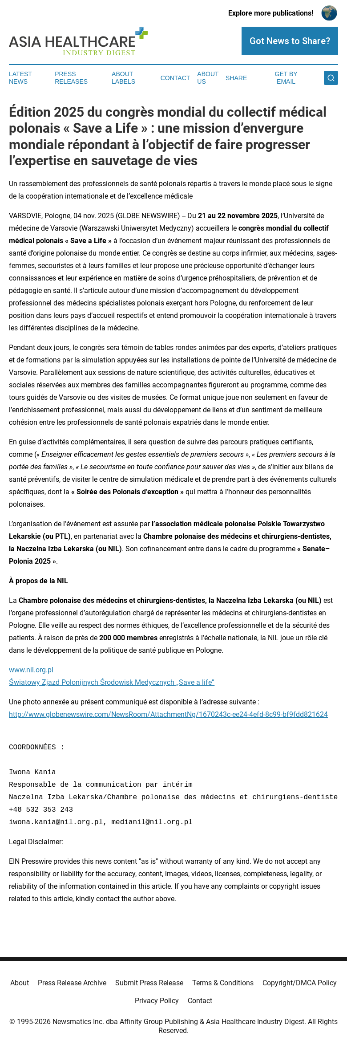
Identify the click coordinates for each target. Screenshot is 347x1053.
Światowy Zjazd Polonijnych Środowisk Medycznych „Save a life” (111, 682)
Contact (175, 77)
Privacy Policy (157, 1000)
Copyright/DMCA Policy (299, 983)
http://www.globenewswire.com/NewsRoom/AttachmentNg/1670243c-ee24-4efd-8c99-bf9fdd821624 (168, 714)
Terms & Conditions (223, 983)
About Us (207, 77)
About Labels (123, 77)
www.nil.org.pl (31, 670)
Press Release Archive (72, 983)
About (19, 983)
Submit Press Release (149, 983)
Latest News (20, 77)
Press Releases (71, 77)
